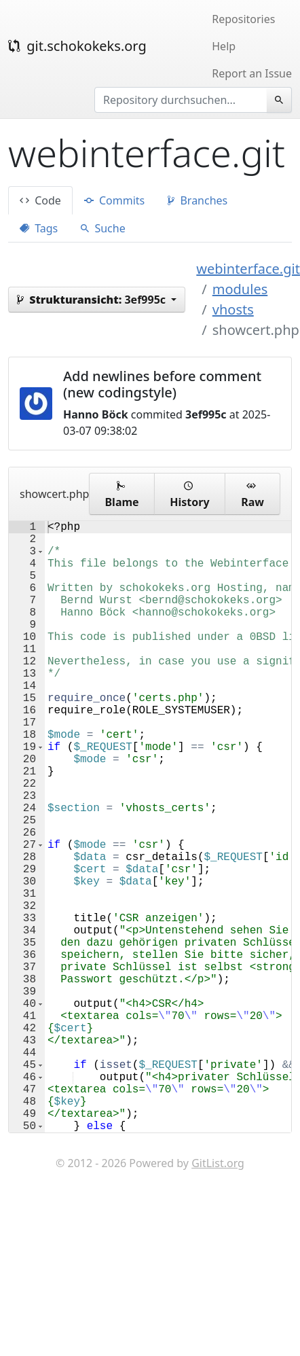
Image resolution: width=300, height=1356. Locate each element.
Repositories (243, 19)
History (189, 494)
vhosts (233, 309)
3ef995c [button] (92, 299)
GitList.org (217, 1298)
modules (239, 289)
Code (40, 200)
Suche (103, 228)
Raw (252, 494)
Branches (197, 200)
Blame (121, 494)
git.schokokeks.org (77, 46)
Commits (114, 200)
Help (224, 46)
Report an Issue (252, 73)
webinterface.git (248, 269)
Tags (39, 228)
